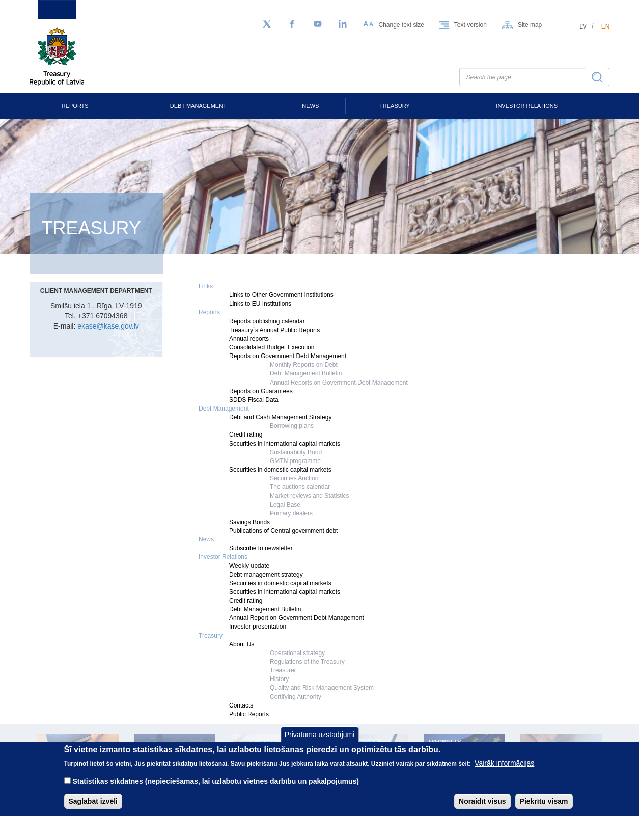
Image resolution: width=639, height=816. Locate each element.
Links (206, 286)
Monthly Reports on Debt (304, 364)
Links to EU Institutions (260, 303)
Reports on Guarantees (261, 391)
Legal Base (285, 504)
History (279, 679)
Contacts (241, 705)
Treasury (394, 106)
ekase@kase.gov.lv (108, 326)
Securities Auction (294, 478)
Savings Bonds (249, 522)
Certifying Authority (295, 696)
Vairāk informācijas (504, 771)
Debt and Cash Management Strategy (280, 417)
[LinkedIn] (343, 24)
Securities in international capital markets (284, 443)
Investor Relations (527, 106)
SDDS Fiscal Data (254, 399)
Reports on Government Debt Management (287, 356)
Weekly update (249, 565)
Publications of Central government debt (283, 530)
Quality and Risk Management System (322, 687)
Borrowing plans (292, 425)
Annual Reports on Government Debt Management (339, 382)
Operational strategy (297, 653)
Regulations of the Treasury (307, 661)
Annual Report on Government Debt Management (296, 617)
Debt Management (198, 106)
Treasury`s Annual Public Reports (274, 330)
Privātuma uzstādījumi (320, 742)
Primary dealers (291, 513)
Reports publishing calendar (267, 321)
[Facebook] (292, 24)
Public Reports (249, 714)
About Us (241, 644)
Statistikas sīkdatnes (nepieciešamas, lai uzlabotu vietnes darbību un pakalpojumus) (215, 789)
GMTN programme (295, 461)
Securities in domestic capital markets (280, 469)
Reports (75, 106)
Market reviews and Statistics (309, 495)
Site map (530, 25)
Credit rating (245, 434)
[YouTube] (318, 24)
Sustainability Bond (296, 452)
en (605, 26)
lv (583, 26)
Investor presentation (257, 626)
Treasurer (283, 670)
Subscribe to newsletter (261, 548)
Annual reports (249, 338)
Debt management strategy (266, 574)
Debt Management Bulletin (306, 373)
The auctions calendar (300, 487)
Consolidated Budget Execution (271, 347)
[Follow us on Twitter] (267, 24)
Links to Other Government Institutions (281, 294)
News (310, 106)
